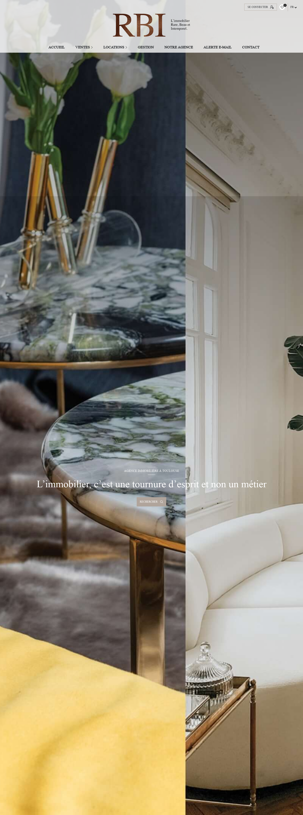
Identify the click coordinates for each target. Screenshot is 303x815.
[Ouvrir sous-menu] (92, 47)
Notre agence (178, 47)
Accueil (57, 47)
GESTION (146, 47)
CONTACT (251, 47)
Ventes (82, 47)
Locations (113, 47)
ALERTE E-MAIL (217, 47)
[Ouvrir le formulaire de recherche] (151, 501)
